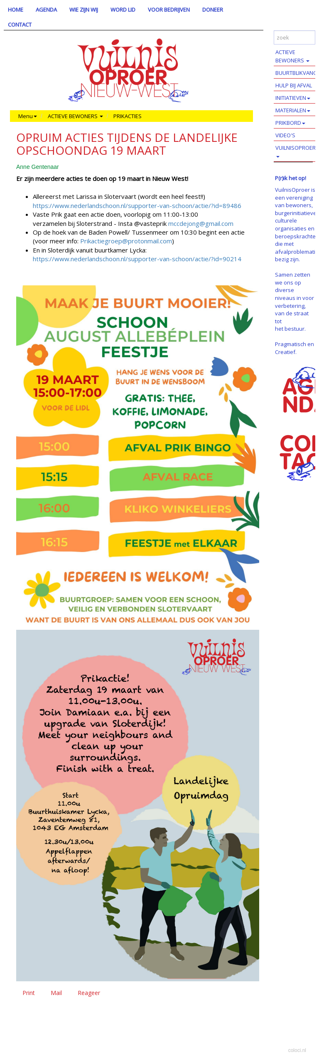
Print (28, 993)
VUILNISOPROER (295, 151)
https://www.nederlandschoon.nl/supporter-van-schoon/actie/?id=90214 (137, 259)
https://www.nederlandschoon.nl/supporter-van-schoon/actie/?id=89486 (137, 205)
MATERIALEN (292, 110)
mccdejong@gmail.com (200, 223)
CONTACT (20, 24)
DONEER (212, 9)
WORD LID (122, 9)
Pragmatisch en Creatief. (294, 348)
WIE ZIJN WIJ (83, 9)
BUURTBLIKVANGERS (297, 73)
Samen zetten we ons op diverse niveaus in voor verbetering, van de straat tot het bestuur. (294, 301)
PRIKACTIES (127, 116)
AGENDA (46, 9)
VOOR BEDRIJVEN (169, 9)
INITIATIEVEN (292, 97)
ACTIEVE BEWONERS (292, 56)
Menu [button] (27, 116)
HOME (15, 9)
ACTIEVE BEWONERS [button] (75, 116)
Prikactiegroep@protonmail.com (126, 241)
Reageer (89, 993)
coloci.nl (297, 1050)
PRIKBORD (290, 122)
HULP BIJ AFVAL (293, 85)
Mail (56, 993)
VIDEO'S (285, 135)
